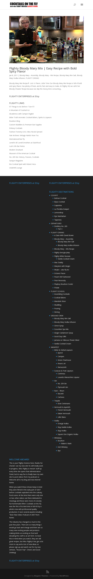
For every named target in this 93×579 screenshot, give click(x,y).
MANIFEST (55, 347)
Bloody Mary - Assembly (29, 75)
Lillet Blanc (62, 417)
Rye (59, 451)
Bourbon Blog (14, 121)
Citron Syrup (59, 326)
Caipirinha (58, 205)
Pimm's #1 (62, 363)
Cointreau (61, 373)
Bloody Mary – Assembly (63, 239)
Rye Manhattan (60, 216)
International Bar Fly (17, 139)
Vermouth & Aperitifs (62, 407)
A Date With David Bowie (64, 235)
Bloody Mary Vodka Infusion (68, 245)
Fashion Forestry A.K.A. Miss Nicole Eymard (25, 132)
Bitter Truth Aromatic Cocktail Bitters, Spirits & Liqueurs (30, 117)
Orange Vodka (63, 423)
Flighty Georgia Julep (62, 252)
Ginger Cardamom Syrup (63, 333)
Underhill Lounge (15, 168)
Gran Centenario (64, 403)
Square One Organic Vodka (68, 434)
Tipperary (57, 220)
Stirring (57, 312)
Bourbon (61, 441)
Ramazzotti (62, 367)
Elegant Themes (41, 576)
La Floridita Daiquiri (61, 209)
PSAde (56, 288)
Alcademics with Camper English (21, 114)
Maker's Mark (66, 443)
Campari (61, 356)
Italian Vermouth (64, 413)
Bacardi (60, 393)
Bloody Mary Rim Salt (68, 75)
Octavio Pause (59, 273)
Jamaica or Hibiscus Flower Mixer (66, 340)
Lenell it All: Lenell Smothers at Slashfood (25, 143)
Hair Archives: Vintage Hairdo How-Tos (24, 135)
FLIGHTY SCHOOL (58, 291)
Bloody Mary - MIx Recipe (49, 75)
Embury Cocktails (15, 128)
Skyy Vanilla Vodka (65, 427)
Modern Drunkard (16, 150)
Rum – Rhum (59, 391)
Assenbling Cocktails (62, 294)
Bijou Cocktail (59, 202)
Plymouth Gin (63, 387)
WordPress (64, 576)
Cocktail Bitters (60, 298)
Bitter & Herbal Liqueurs (63, 350)
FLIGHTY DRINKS (32, 78)
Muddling (57, 305)
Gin (55, 381)
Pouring (57, 308)
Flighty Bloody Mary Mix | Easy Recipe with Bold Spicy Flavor (43, 69)
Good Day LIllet (60, 336)
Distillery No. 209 (60, 226)
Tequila (57, 401)
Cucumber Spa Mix (61, 329)
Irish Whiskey (63, 447)
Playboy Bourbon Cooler (63, 284)
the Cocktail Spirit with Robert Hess (22, 164)
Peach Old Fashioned (62, 277)
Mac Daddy (58, 262)
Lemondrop (58, 212)
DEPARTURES (56, 223)
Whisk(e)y (58, 438)
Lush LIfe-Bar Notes (17, 146)
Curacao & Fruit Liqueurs (63, 371)
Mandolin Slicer (60, 301)
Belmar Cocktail (60, 198)
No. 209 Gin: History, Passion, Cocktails (24, 157)
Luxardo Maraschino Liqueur (68, 377)
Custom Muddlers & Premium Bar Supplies (25, 125)
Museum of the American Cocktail (22, 153)
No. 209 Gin (62, 383)
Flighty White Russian (62, 256)
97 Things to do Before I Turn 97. (22, 107)
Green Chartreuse (64, 360)
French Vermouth (64, 410)
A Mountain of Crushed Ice (19, 110)
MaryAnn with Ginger (62, 266)
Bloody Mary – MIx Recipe (64, 249)
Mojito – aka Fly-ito (61, 270)
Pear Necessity (60, 280)
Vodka (56, 421)
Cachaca (61, 397)
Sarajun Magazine (16, 161)
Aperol (60, 353)
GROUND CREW (57, 316)
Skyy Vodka (62, 431)
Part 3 (60, 229)
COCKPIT (54, 195)
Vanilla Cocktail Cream (66, 259)
